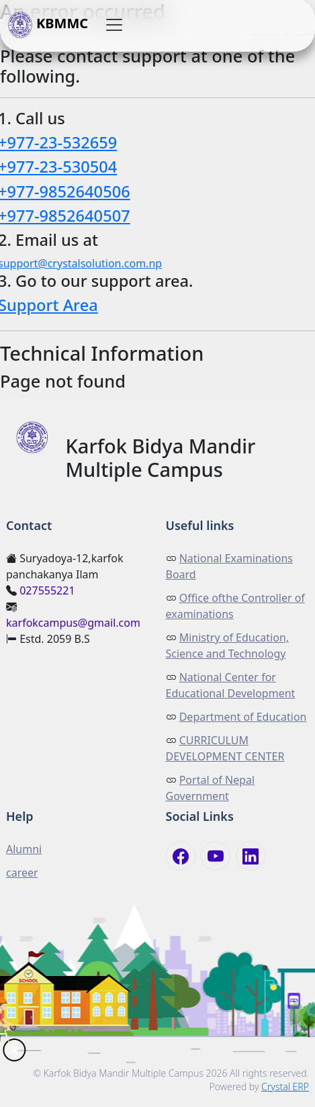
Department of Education (243, 716)
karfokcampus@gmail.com (73, 622)
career (22, 872)
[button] (114, 25)
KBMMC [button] (48, 25)
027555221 (47, 590)
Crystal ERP (285, 1086)
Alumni (24, 849)
